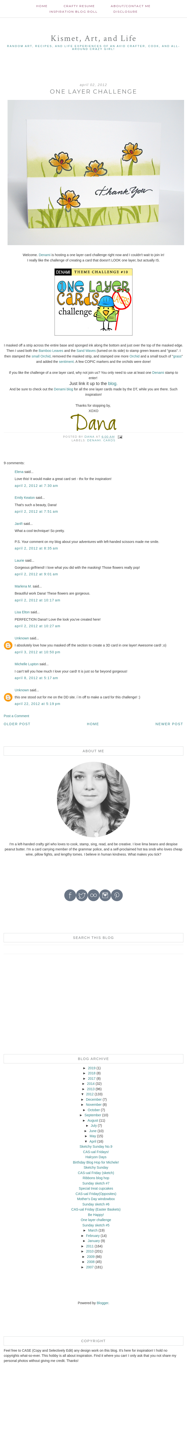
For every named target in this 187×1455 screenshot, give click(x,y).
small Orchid (41, 356)
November (94, 1105)
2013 (90, 1089)
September (92, 1115)
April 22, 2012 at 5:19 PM (37, 704)
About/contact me (131, 6)
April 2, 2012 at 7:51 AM (36, 511)
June (92, 1131)
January (94, 1241)
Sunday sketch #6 (95, 1204)
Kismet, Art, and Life (94, 38)
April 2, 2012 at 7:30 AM (36, 486)
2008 (90, 1262)
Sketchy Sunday (96, 1167)
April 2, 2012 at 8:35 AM (36, 548)
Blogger (102, 1303)
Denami (44, 255)
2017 (91, 1078)
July (94, 1125)
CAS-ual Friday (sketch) (96, 1173)
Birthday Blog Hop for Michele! (96, 1162)
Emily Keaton (25, 498)
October (94, 1110)
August (93, 1120)
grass (177, 356)
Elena (19, 472)
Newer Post (169, 724)
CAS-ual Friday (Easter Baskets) (96, 1209)
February (93, 1236)
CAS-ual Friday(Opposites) (95, 1194)
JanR (19, 524)
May (93, 1136)
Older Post (17, 724)
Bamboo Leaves (51, 351)
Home (42, 6)
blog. (112, 383)
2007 (90, 1267)
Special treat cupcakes (96, 1188)
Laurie (19, 560)
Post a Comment (16, 716)
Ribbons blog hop (96, 1178)
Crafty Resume (79, 6)
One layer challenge (96, 1220)
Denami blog (63, 389)
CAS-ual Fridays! (96, 1152)
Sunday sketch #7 (95, 1183)
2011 (90, 1246)
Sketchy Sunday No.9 (96, 1146)
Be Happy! (96, 1215)
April (92, 1141)
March (93, 1230)
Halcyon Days (95, 1157)
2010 (90, 1251)
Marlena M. (23, 586)
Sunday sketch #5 (95, 1225)
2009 (90, 1257)
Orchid (135, 356)
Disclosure (125, 11)
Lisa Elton (22, 612)
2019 (91, 1068)
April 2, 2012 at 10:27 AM (37, 626)
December (94, 1099)
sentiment (66, 362)
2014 (90, 1084)
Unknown (22, 638)
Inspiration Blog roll (73, 11)
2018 (91, 1073)
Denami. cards (101, 440)
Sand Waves (86, 351)
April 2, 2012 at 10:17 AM (37, 600)
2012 (90, 1094)
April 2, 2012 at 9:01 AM (36, 574)
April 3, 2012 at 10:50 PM (37, 652)
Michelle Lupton (26, 664)
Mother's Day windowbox (96, 1199)
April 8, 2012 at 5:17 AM (36, 678)
